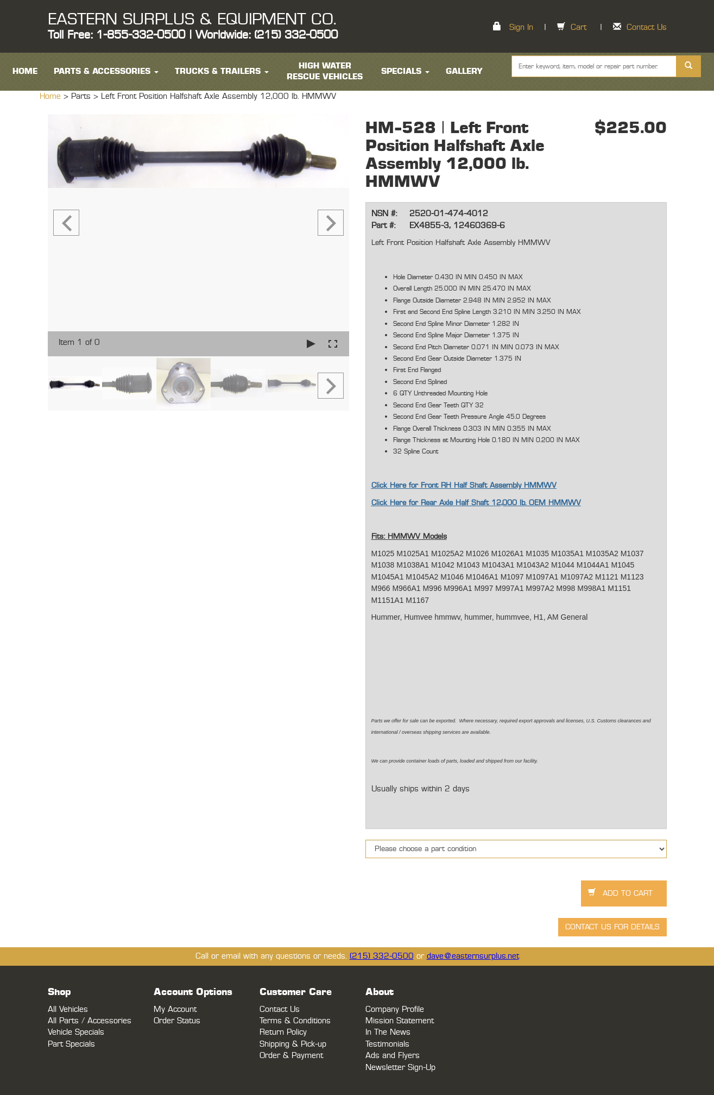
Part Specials (71, 1044)
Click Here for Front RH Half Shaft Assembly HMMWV (464, 485)
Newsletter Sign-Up (400, 1067)
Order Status (177, 1021)
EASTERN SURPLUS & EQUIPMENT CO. (192, 19)
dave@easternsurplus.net (473, 956)
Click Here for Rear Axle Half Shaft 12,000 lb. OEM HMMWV (476, 503)
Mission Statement (399, 1021)
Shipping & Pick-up (293, 1044)
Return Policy (283, 1032)
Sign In (521, 27)
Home (52, 96)
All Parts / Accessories (89, 1021)
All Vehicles (68, 1009)
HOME (24, 71)
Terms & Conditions (295, 1021)
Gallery (464, 71)
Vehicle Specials (76, 1032)
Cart (578, 27)
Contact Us (647, 27)
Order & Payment (291, 1056)
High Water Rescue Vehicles (325, 71)
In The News (387, 1032)
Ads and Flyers (392, 1056)
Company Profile (394, 1009)
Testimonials (387, 1044)
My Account (175, 1009)
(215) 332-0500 (382, 956)
